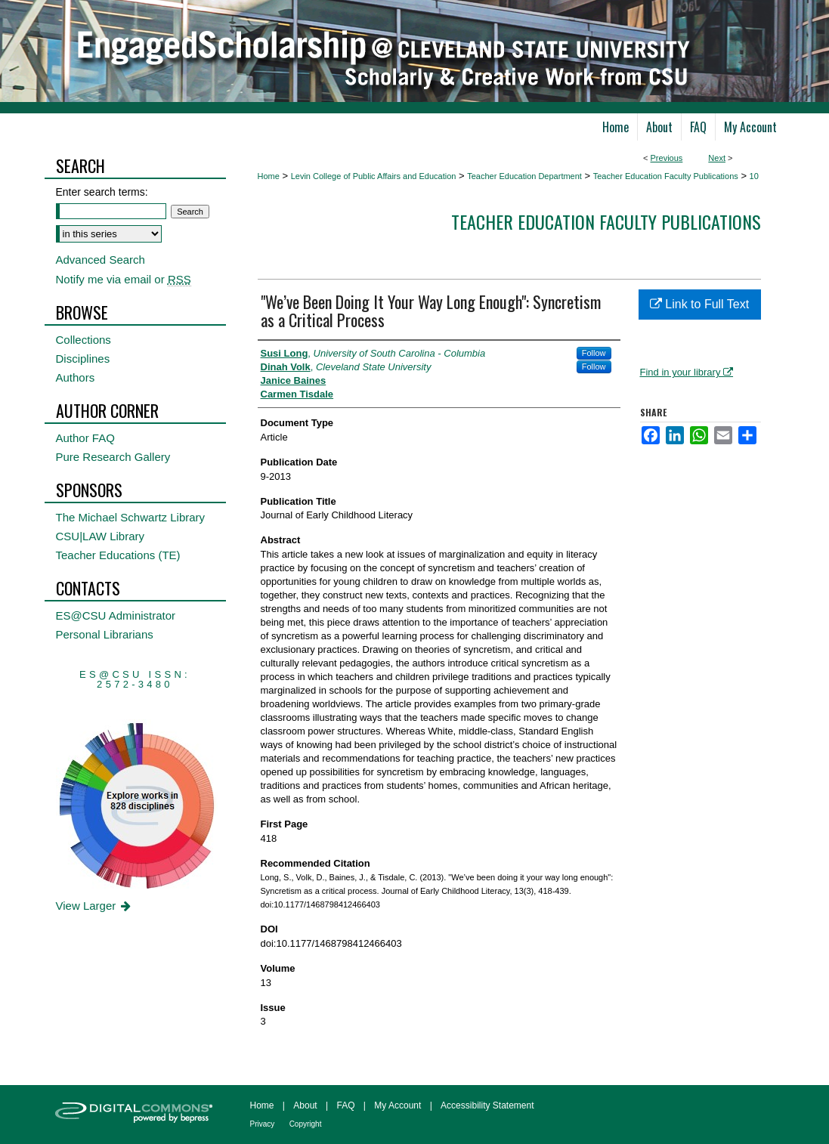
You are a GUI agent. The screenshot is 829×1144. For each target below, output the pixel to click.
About (305, 1105)
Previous (667, 157)
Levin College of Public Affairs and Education (373, 176)
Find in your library (687, 372)
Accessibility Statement (487, 1105)
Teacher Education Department (524, 176)
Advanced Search (100, 259)
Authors (75, 377)
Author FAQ (85, 437)
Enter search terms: (102, 192)
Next (716, 157)
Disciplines (83, 358)
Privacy (262, 1124)
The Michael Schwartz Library (131, 517)
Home (269, 176)
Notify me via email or (123, 279)
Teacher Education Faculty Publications (665, 176)
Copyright (305, 1124)
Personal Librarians (104, 634)
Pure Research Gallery (113, 456)
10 (754, 176)
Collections (83, 339)
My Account (397, 1105)
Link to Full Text (699, 304)
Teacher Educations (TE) (118, 555)
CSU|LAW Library (100, 536)
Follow (594, 352)
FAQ (345, 1105)
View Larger (95, 905)
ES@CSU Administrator (116, 615)
